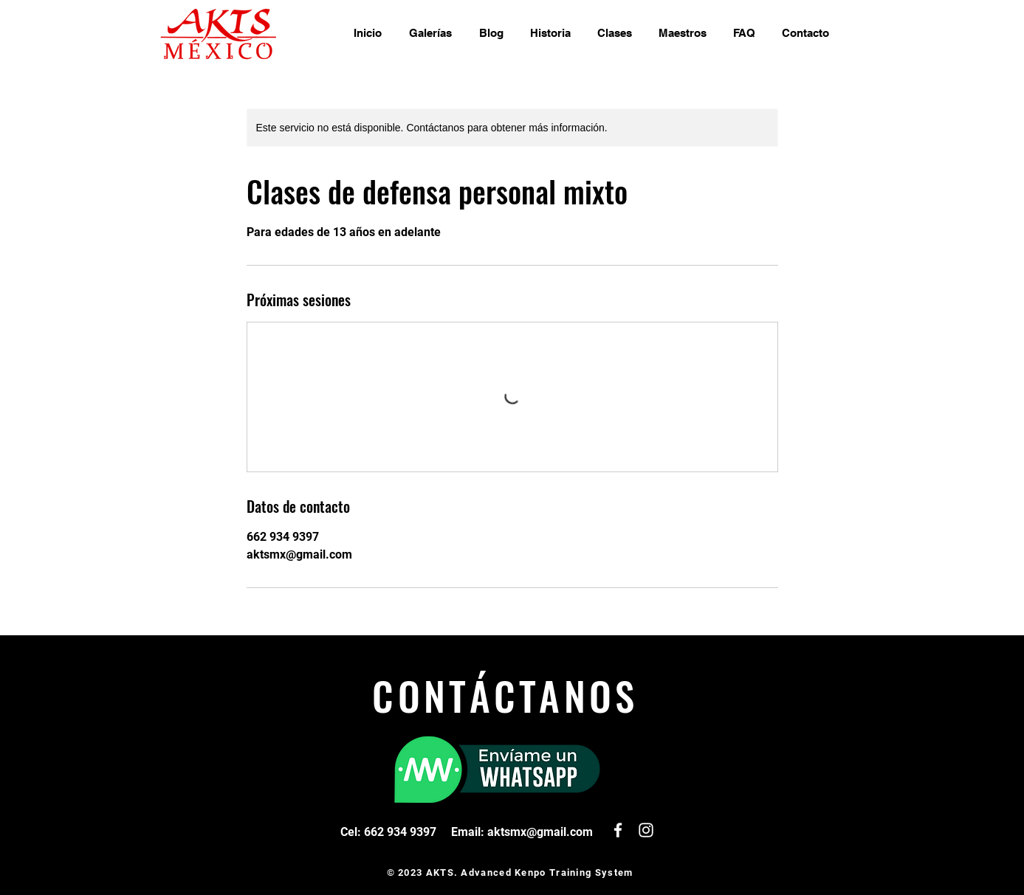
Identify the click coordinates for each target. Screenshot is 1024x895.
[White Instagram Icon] (926, 33)
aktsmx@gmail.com (540, 832)
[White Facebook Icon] (904, 33)
